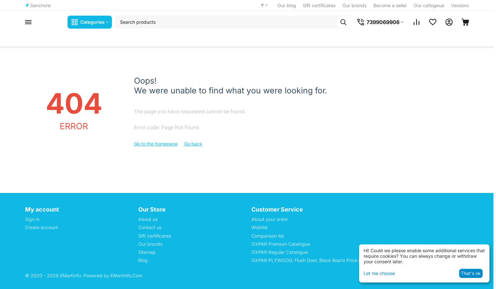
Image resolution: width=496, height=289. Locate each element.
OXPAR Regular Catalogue (279, 252)
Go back (193, 143)
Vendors (460, 5)
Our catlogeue (429, 5)
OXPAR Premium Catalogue (280, 244)
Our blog (287, 5)
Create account (41, 227)
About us (148, 219)
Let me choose (379, 273)
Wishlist (259, 227)
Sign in (32, 219)
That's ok (471, 273)
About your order (269, 219)
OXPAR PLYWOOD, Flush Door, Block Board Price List (308, 260)
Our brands (354, 5)
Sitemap (147, 252)
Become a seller (390, 5)
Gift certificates (319, 5)
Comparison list (267, 236)
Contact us (149, 227)
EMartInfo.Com (126, 275)
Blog (143, 260)
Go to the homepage (156, 143)
